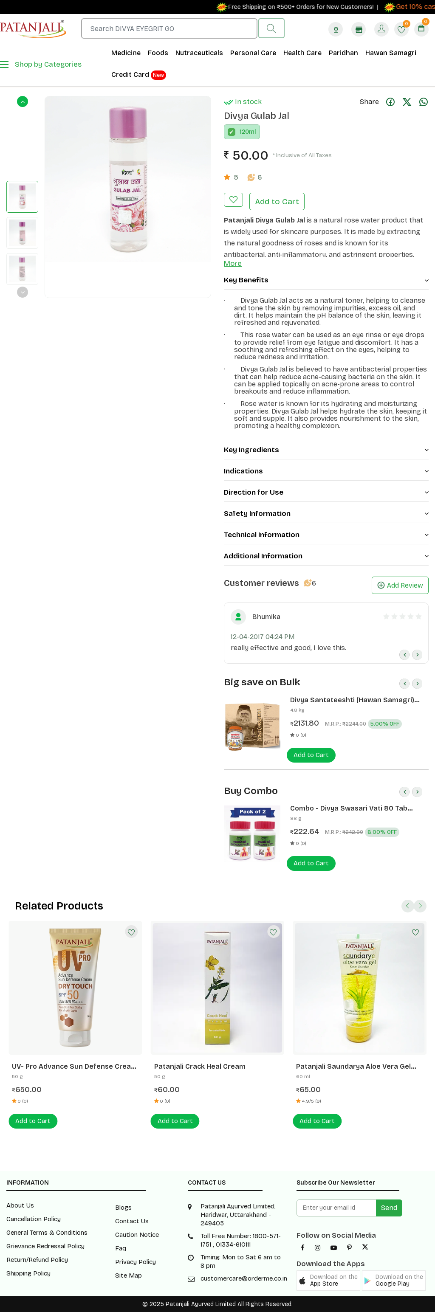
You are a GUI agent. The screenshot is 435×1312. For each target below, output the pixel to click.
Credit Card (138, 75)
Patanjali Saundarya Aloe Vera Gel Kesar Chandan (353, 1066)
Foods (158, 53)
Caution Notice (137, 1235)
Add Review (400, 585)
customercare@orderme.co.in (244, 1278)
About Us (20, 1205)
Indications (326, 471)
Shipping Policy (28, 1273)
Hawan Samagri (390, 53)
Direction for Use (326, 492)
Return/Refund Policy (37, 1260)
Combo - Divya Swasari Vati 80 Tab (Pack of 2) (348, 808)
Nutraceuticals (199, 53)
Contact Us (132, 1221)
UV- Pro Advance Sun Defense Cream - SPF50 (74, 1066)
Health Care (302, 53)
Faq (120, 1248)
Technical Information (326, 534)
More (233, 263)
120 (244, 131)
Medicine (126, 53)
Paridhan (343, 53)
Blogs (123, 1207)
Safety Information (326, 513)
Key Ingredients (326, 449)
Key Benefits (326, 280)
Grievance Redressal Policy (45, 1246)
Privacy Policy (135, 1262)
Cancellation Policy (33, 1219)
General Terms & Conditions (47, 1232)
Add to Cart (277, 201)
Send (389, 1208)
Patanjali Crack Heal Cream (200, 1066)
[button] (328, 1280)
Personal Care (253, 53)
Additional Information (326, 556)
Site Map (128, 1275)
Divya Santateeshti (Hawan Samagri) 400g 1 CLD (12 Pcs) (352, 700)
